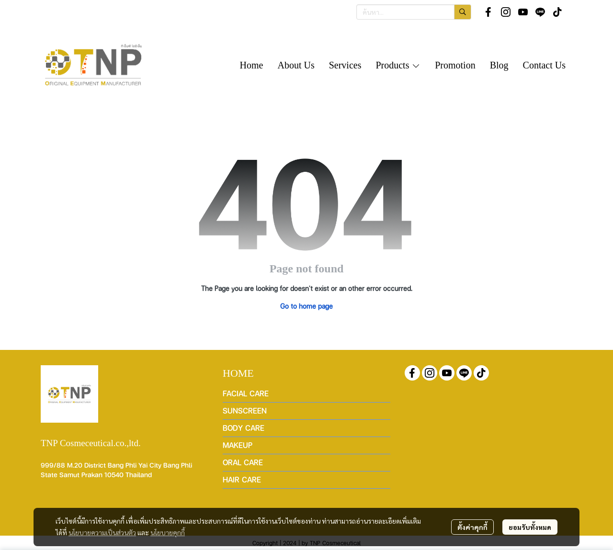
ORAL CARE (243, 462)
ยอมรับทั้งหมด (530, 527)
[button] (414, 12)
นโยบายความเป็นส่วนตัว (102, 532)
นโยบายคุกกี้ (167, 532)
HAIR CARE (242, 479)
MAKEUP (237, 444)
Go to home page (306, 306)
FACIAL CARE (246, 393)
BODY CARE (243, 427)
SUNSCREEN (245, 410)
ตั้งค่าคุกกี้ (472, 527)
